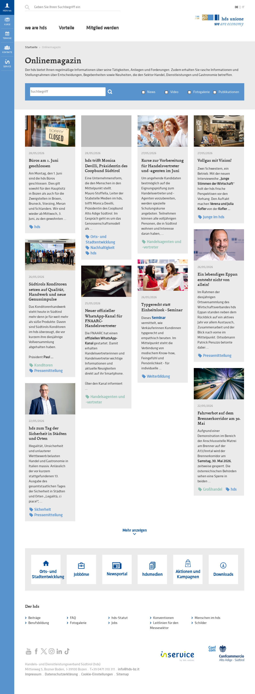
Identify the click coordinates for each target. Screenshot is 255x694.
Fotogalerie (201, 92)
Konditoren (41, 365)
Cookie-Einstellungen (97, 674)
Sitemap (122, 674)
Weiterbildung (156, 376)
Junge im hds (211, 217)
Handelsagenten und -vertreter (161, 244)
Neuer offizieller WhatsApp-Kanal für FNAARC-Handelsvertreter (103, 318)
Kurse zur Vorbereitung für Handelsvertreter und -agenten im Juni (162, 165)
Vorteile (66, 28)
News (151, 92)
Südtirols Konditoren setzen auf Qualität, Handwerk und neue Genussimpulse (48, 292)
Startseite (31, 47)
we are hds (36, 28)
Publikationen (229, 92)
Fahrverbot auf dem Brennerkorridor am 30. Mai (219, 418)
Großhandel (210, 489)
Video (174, 92)
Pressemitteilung (214, 355)
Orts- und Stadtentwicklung (100, 239)
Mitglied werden (102, 28)
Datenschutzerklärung (61, 674)
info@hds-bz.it (128, 669)
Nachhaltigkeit (100, 247)
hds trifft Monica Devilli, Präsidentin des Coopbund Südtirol (106, 165)
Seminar (158, 317)
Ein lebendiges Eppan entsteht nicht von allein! (217, 279)
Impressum (33, 674)
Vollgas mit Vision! (215, 160)
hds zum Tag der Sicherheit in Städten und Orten (47, 433)
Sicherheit (40, 509)
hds (34, 227)
